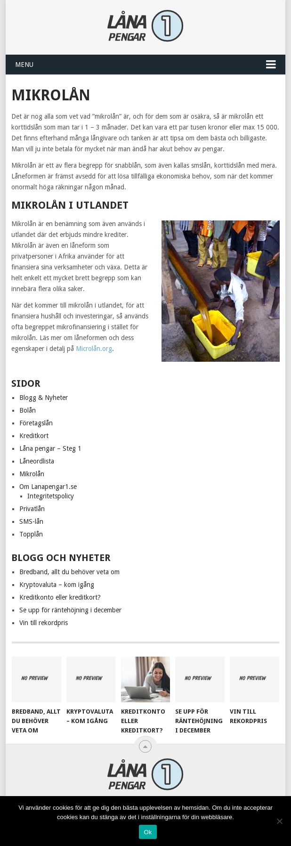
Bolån (27, 410)
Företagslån (36, 423)
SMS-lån (31, 521)
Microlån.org (94, 348)
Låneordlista (36, 461)
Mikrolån (31, 474)
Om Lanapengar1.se (48, 486)
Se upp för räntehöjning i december (70, 610)
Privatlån (32, 508)
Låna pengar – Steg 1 (50, 448)
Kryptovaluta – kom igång (56, 584)
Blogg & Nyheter (43, 397)
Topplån (31, 534)
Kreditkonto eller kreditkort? (60, 597)
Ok (148, 832)
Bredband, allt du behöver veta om (69, 572)
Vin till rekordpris (43, 622)
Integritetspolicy (50, 496)
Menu (24, 64)
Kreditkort (33, 435)
